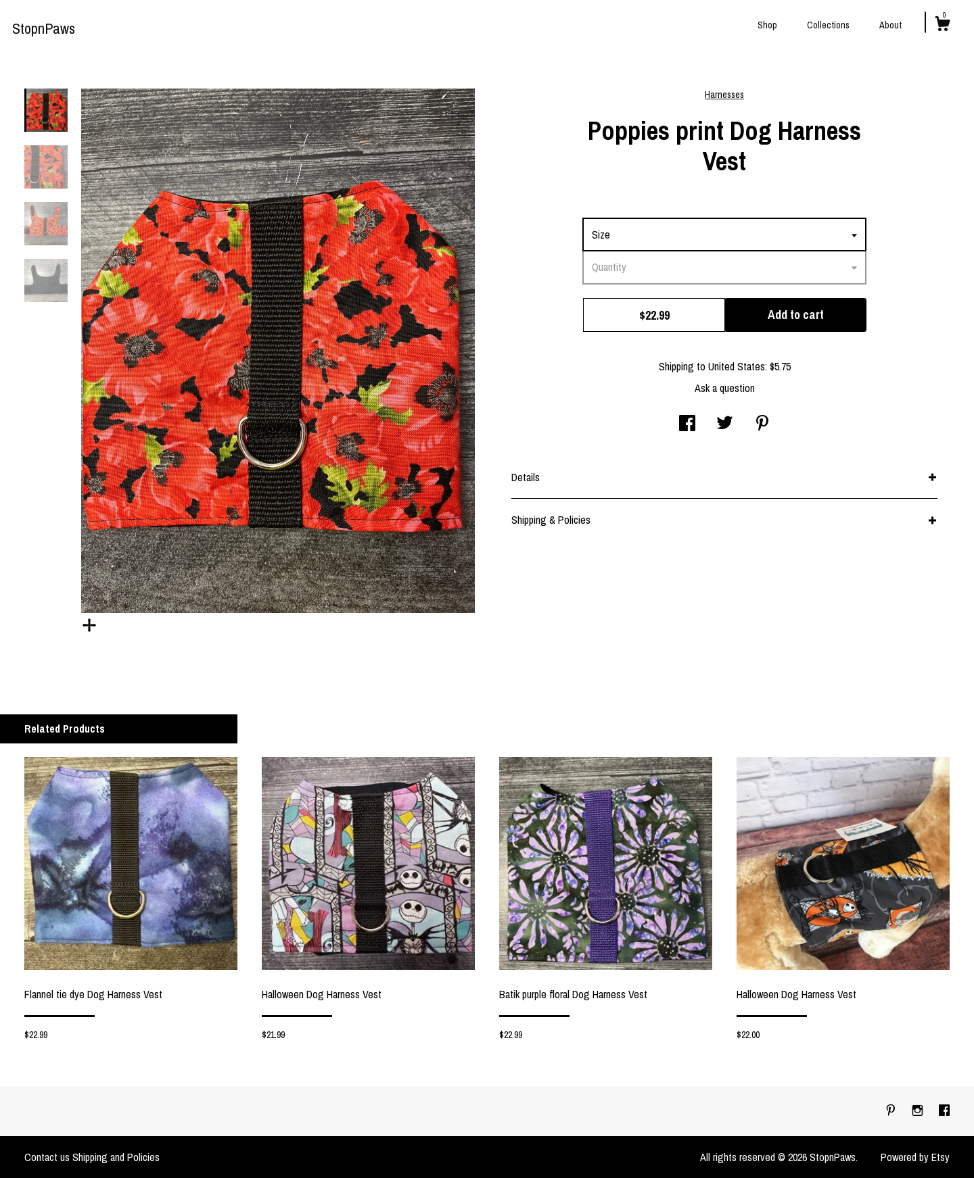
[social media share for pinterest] (762, 424)
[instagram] (918, 1110)
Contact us (47, 1157)
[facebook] (944, 1110)
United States (736, 366)
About (890, 25)
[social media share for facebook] (687, 424)
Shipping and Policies (116, 1157)
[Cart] (942, 26)
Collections (828, 25)
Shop (767, 25)
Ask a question (725, 388)
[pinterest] (892, 1110)
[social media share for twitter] (725, 424)
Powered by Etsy (915, 1157)
